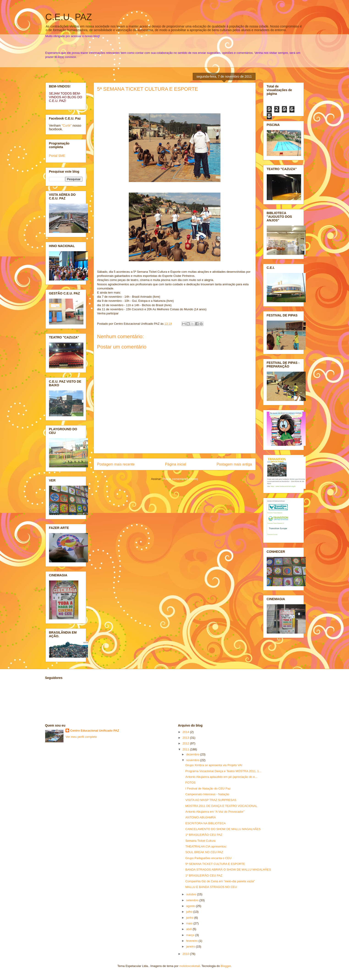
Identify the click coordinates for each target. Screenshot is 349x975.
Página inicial (175, 464)
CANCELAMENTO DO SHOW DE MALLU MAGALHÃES (223, 829)
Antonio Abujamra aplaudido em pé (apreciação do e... (221, 777)
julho (189, 911)
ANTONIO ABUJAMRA (200, 817)
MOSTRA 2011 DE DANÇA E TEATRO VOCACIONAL (221, 806)
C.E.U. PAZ (68, 17)
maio (189, 923)
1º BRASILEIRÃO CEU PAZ (203, 834)
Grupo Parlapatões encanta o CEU (208, 858)
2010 (186, 954)
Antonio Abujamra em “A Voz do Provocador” (215, 811)
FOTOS (190, 782)
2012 (186, 743)
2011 (186, 749)
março (190, 935)
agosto (191, 906)
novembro (193, 760)
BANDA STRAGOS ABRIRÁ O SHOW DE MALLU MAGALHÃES (228, 869)
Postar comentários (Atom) (180, 479)
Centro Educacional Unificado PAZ (94, 730)
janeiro (191, 946)
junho (190, 917)
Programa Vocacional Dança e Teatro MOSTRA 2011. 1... (223, 771)
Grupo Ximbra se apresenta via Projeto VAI (213, 765)
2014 (186, 732)
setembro (192, 900)
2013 (186, 737)
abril (189, 929)
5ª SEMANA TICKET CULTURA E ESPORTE (147, 89)
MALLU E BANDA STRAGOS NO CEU (211, 887)
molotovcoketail (189, 966)
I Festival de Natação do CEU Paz (208, 788)
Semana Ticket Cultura (200, 840)
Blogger (226, 966)
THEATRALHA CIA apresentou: (206, 846)
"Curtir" (67, 125)
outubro (191, 894)
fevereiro (192, 940)
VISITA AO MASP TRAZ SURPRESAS (210, 800)
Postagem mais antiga (234, 464)
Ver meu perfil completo (81, 736)
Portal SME (57, 156)
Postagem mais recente (116, 464)
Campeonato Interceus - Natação (207, 794)
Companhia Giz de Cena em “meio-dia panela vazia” (220, 881)
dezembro (193, 754)
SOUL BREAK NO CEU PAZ (204, 852)
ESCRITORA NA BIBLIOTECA (205, 823)
